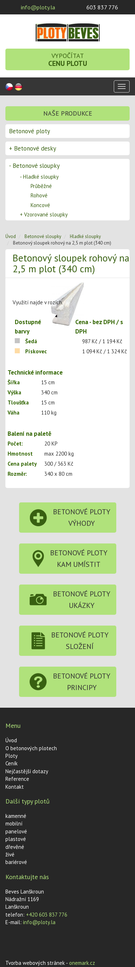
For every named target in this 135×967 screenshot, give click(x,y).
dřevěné (14, 846)
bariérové (16, 862)
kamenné (15, 815)
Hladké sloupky (39, 176)
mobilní (13, 823)
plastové (15, 839)
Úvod (10, 236)
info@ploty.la (38, 7)
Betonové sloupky (34, 166)
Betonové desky (32, 148)
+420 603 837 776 (46, 914)
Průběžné (41, 186)
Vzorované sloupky (44, 214)
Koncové (40, 205)
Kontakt (14, 786)
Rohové (39, 195)
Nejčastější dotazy (26, 771)
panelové (16, 831)
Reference (17, 778)
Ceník (11, 763)
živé (9, 854)
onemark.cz (82, 962)
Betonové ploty (29, 131)
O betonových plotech (31, 748)
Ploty (11, 755)
